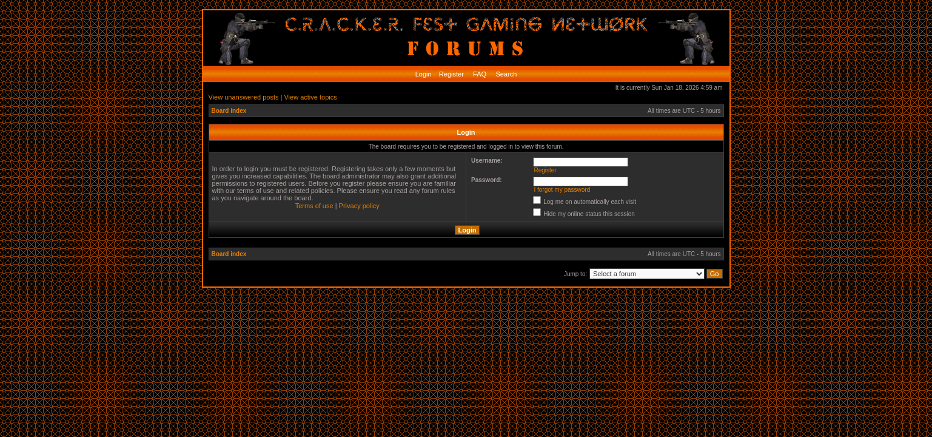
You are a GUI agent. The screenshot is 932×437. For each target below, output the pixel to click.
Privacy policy (359, 205)
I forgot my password (562, 189)
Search (505, 74)
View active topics (310, 97)
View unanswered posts (244, 97)
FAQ (478, 74)
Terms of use (314, 205)
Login (423, 74)
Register (450, 74)
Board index (229, 110)
